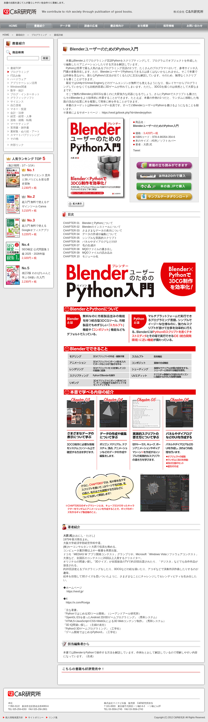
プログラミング (39, 35)
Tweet (136, 150)
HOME (6, 35)
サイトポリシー (34, 717)
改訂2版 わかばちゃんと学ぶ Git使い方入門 (36, 277)
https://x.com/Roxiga (78, 602)
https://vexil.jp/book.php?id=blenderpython (127, 112)
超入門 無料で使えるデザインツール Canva (35, 206)
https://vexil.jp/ (75, 591)
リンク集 (52, 717)
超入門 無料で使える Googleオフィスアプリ (35, 230)
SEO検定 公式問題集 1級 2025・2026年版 (35, 253)
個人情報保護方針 (13, 717)
